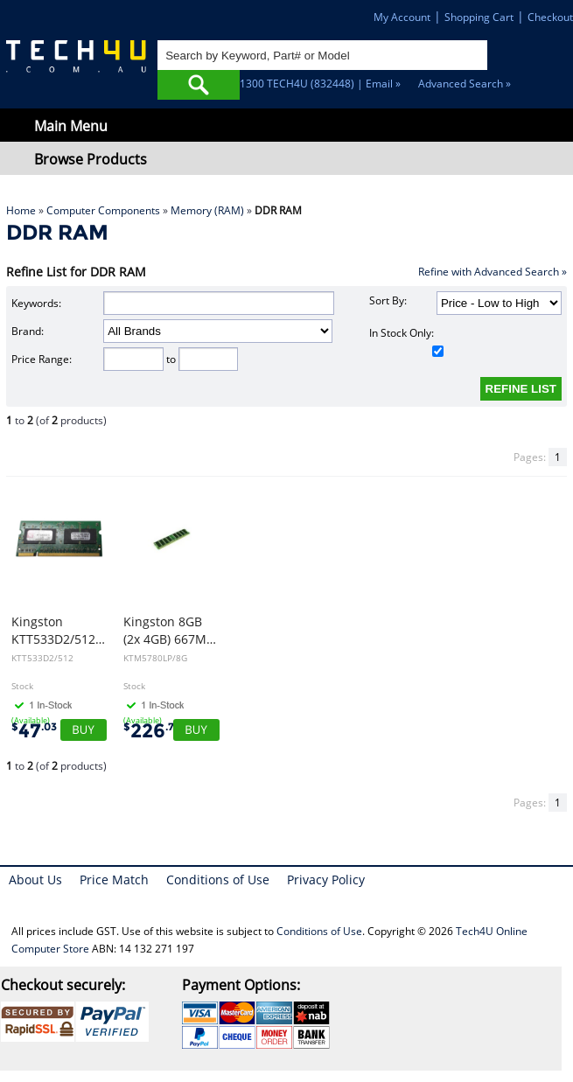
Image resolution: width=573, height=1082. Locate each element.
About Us (35, 879)
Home (21, 210)
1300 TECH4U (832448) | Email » (320, 83)
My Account (402, 17)
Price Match (114, 879)
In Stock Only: (406, 341)
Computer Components (103, 210)
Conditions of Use (217, 879)
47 (34, 731)
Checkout (550, 17)
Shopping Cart (479, 17)
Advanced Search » (464, 83)
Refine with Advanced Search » (492, 271)
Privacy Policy (326, 879)
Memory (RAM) (207, 210)
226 (152, 731)
